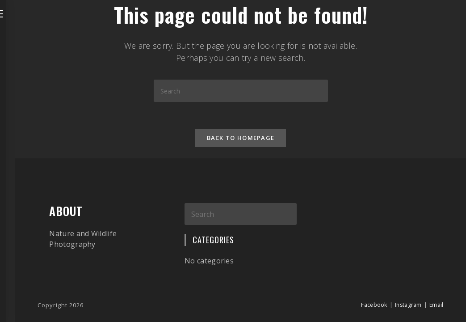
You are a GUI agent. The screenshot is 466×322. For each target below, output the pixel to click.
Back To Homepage (241, 138)
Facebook (374, 305)
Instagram (408, 305)
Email (436, 305)
